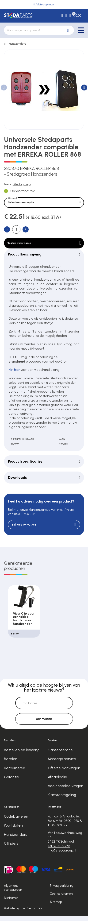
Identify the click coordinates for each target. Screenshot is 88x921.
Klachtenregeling (62, 799)
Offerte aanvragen (64, 773)
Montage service (62, 764)
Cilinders (11, 848)
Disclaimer (11, 902)
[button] (84, 87)
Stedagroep (22, 184)
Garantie (11, 782)
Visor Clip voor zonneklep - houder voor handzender (23, 622)
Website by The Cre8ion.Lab (23, 913)
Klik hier (14, 373)
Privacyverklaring (61, 890)
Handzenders (17, 43)
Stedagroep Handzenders (32, 174)
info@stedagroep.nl (62, 855)
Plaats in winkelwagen (44, 245)
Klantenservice (60, 755)
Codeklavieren (16, 821)
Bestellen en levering (21, 755)
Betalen (10, 764)
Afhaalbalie (57, 782)
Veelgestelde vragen (65, 791)
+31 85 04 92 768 (59, 850)
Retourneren (14, 773)
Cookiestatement (62, 898)
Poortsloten (13, 830)
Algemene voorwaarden (13, 892)
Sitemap (56, 906)
